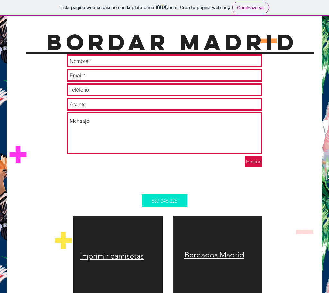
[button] (164, 200)
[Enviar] (253, 161)
